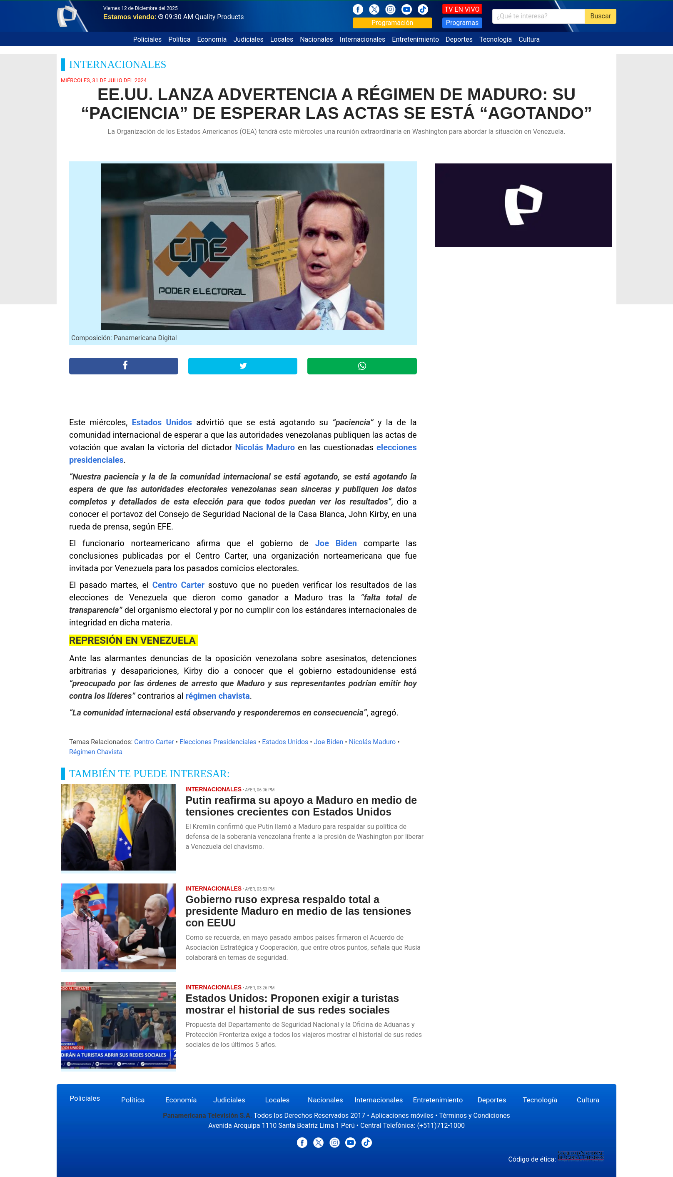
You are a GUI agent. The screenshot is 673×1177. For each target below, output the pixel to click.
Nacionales (316, 39)
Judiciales (249, 39)
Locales (281, 39)
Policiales (147, 39)
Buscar (600, 16)
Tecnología (495, 39)
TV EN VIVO (462, 9)
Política (179, 39)
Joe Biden (336, 543)
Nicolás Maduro (265, 447)
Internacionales (362, 39)
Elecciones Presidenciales (218, 742)
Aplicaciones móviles (402, 1115)
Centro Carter (178, 585)
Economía (212, 39)
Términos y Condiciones (474, 1115)
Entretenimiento (415, 39)
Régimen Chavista (95, 752)
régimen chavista (217, 696)
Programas (462, 23)
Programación (392, 23)
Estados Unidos (162, 422)
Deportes (459, 39)
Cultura (529, 39)
